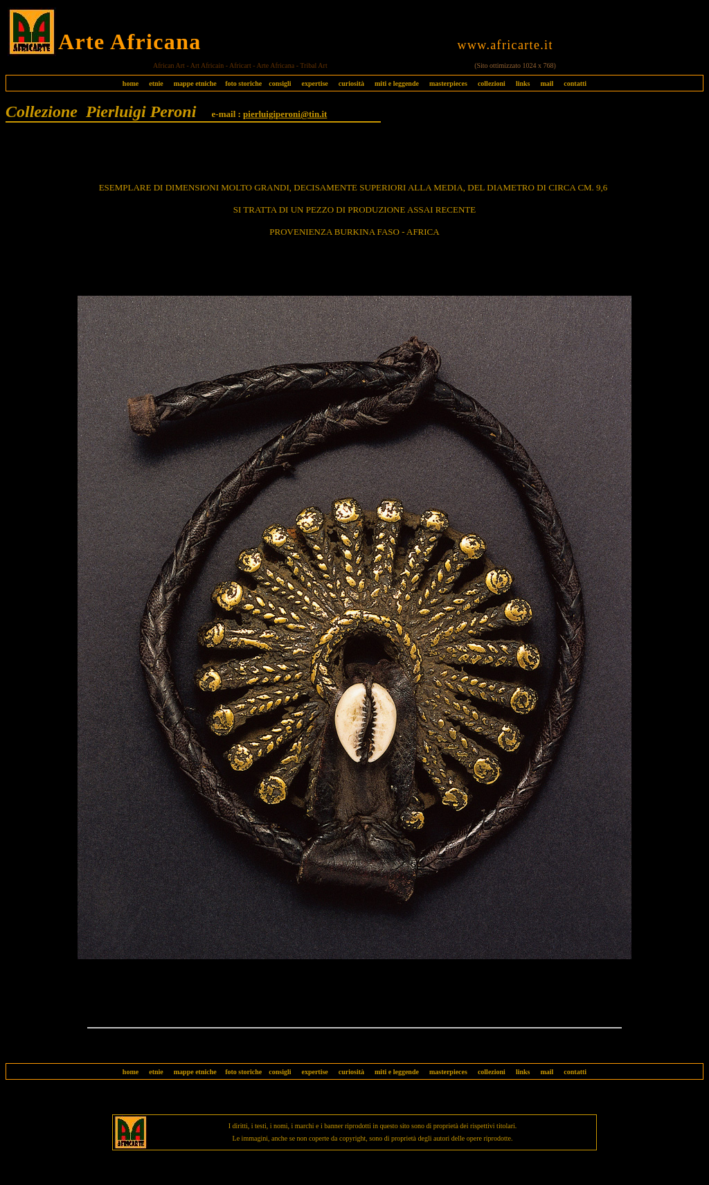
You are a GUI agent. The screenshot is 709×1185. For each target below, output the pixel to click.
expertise (314, 83)
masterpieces (448, 83)
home (130, 83)
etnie (152, 83)
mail (546, 83)
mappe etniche (195, 83)
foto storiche (243, 83)
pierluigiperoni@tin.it (285, 114)
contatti (575, 83)
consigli (280, 83)
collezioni (491, 83)
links (523, 83)
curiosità (351, 83)
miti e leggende (397, 83)
